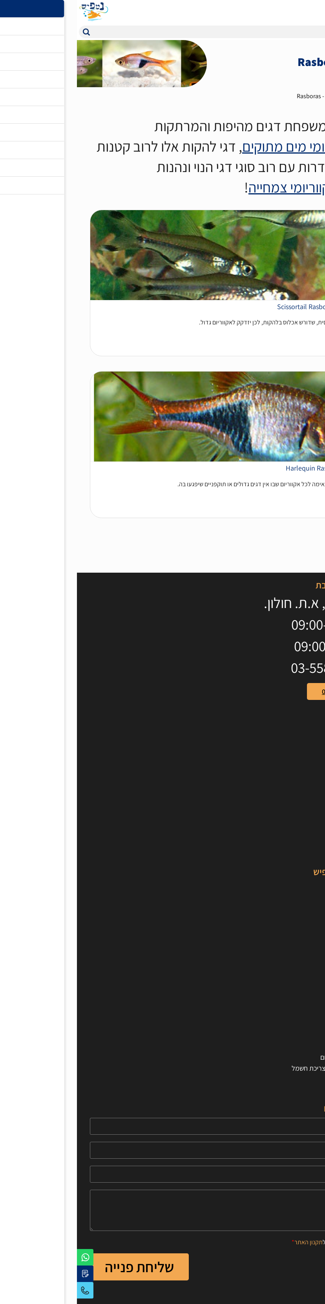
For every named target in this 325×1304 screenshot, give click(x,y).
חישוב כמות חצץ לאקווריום (277, 1057)
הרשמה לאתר (293, 1024)
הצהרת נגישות (293, 1013)
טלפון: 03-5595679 (271, 691)
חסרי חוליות (296, 918)
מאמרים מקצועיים (288, 929)
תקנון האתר (231, 1242)
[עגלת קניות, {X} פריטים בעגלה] (299, 12)
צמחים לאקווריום (290, 813)
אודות (304, 991)
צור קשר (301, 1002)
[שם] (162, 1126)
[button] (9, 32)
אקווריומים (298, 780)
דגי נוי (285, 96)
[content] (162, 1210)
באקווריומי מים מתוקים (226, 146)
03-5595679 (8, 1290)
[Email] (162, 1174)
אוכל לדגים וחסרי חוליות (280, 791)
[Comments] (162, 1210)
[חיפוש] (170, 32)
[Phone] (162, 1150)
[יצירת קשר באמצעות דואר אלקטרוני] (8, 1274)
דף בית (309, 96)
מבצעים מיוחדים (290, 846)
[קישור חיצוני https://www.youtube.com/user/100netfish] (286, 738)
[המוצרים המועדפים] (268, 12)
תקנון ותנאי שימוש (288, 1035)
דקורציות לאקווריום (286, 824)
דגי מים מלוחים (292, 896)
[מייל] (162, 1174)
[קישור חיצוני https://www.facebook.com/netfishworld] (304, 738)
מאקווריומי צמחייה (221, 187)
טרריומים (300, 835)
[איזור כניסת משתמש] (284, 12)
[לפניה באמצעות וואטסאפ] (8, 1257)
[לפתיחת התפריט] (315, 12)
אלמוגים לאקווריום (288, 907)
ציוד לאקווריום (293, 802)
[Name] (162, 1126)
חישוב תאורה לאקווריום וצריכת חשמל (263, 1068)
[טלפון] (162, 1150)
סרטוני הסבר (295, 940)
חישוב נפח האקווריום (285, 1046)
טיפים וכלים (297, 951)
